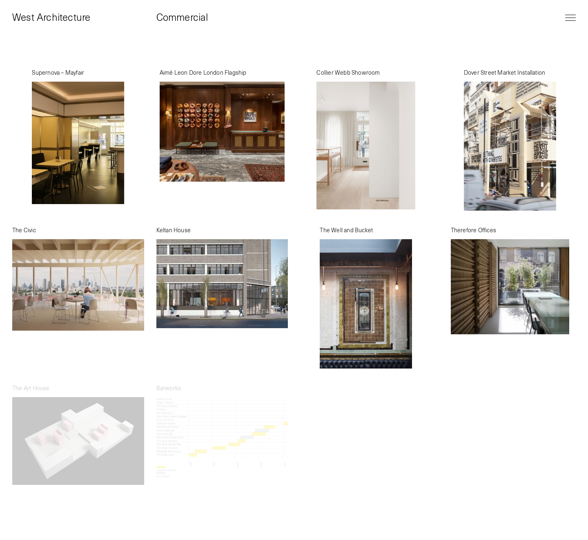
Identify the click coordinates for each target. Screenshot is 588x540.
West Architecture (51, 18)
